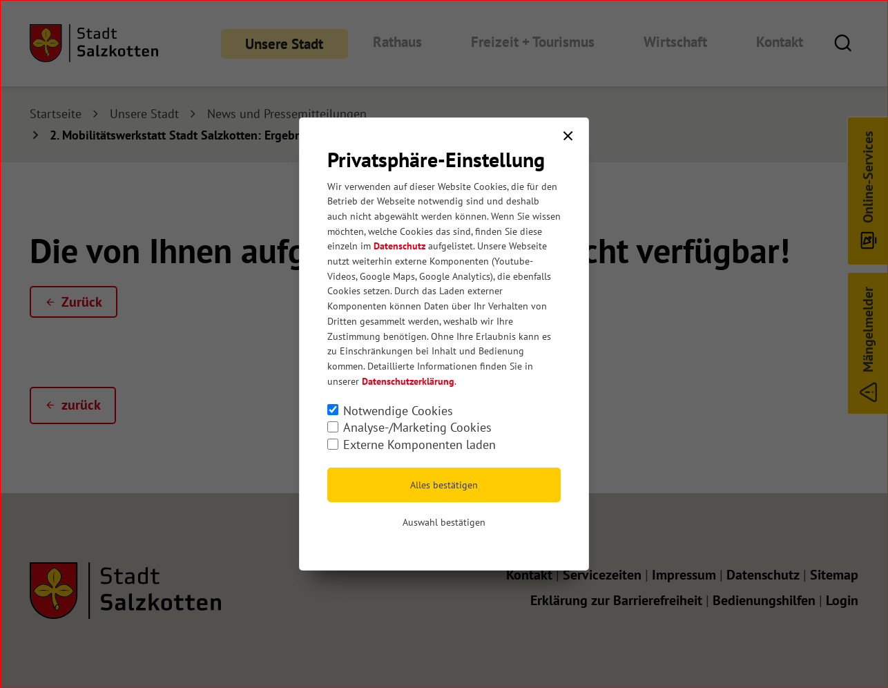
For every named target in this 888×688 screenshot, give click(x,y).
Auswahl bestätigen (444, 522)
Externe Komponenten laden (419, 444)
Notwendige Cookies (398, 411)
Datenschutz (399, 246)
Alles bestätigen (444, 485)
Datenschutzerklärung (408, 381)
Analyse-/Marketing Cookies (417, 427)
